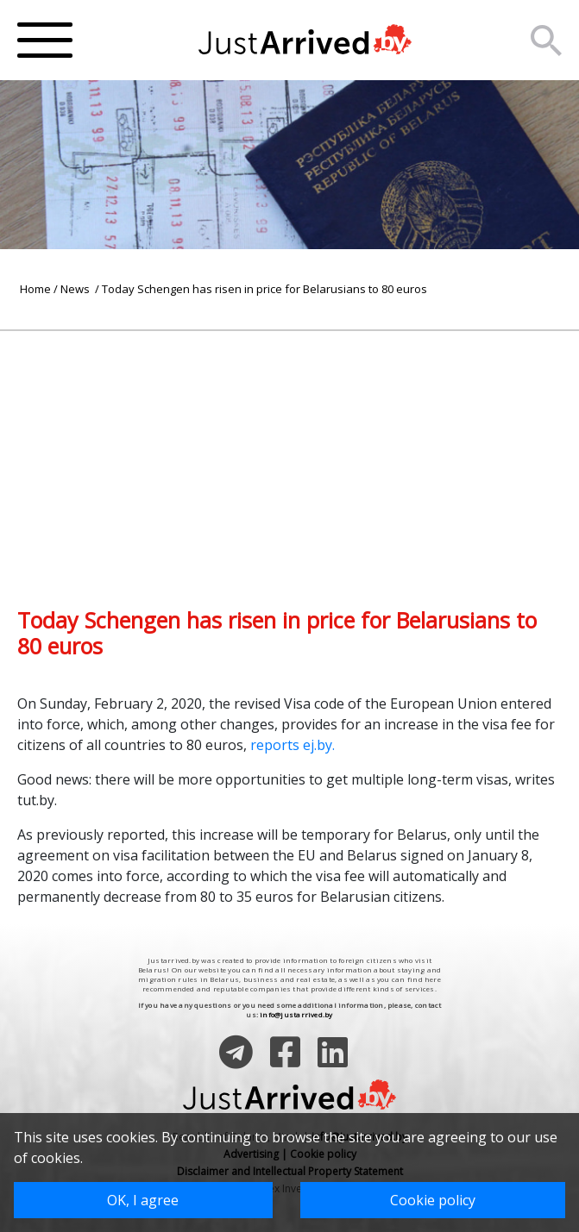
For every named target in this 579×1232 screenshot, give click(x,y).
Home (35, 289)
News (76, 289)
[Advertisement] (289, 451)
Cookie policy (432, 1200)
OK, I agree (143, 1200)
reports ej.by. (292, 744)
